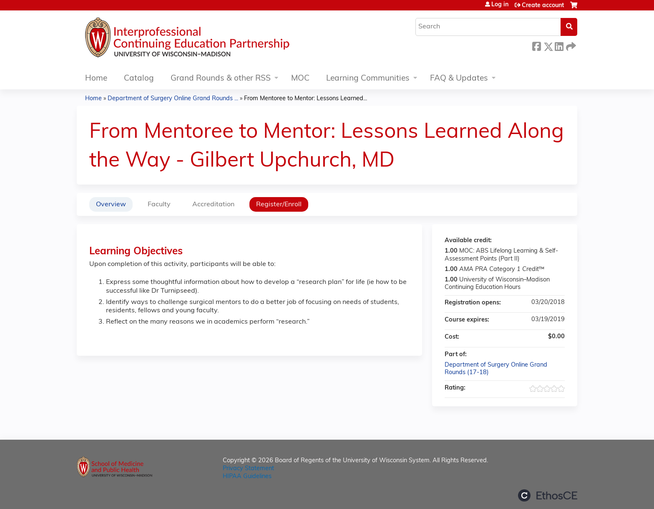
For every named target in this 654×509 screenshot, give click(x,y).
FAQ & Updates (459, 79)
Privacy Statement (248, 469)
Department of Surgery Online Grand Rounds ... (173, 99)
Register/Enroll (279, 204)
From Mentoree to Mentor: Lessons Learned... (305, 99)
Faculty (159, 204)
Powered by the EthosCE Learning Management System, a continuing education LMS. (547, 495)
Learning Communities (368, 79)
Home (96, 79)
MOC (300, 79)
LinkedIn (559, 45)
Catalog (139, 79)
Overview (111, 204)
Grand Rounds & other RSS (221, 79)
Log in (499, 5)
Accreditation (213, 204)
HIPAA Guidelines (247, 477)
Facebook (536, 45)
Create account (543, 6)
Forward (570, 45)
